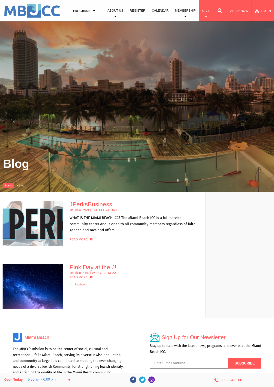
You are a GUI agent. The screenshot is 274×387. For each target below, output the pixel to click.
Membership (185, 10)
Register (138, 10)
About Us (115, 10)
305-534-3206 (231, 380)
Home (8, 185)
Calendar (160, 10)
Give (205, 10)
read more (79, 239)
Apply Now (239, 10)
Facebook (80, 284)
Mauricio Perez (79, 210)
